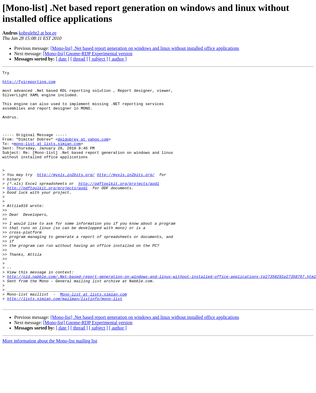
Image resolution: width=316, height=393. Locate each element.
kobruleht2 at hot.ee (38, 32)
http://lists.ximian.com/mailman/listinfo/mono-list (64, 344)
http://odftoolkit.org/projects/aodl (118, 206)
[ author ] (118, 58)
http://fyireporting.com (28, 84)
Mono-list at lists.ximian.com (93, 339)
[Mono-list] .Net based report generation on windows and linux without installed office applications (145, 48)
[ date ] (62, 58)
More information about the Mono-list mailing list (49, 387)
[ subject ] (98, 58)
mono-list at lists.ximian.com (47, 158)
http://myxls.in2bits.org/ (66, 195)
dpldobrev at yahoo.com (83, 153)
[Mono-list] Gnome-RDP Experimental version (87, 53)
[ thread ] (79, 58)
